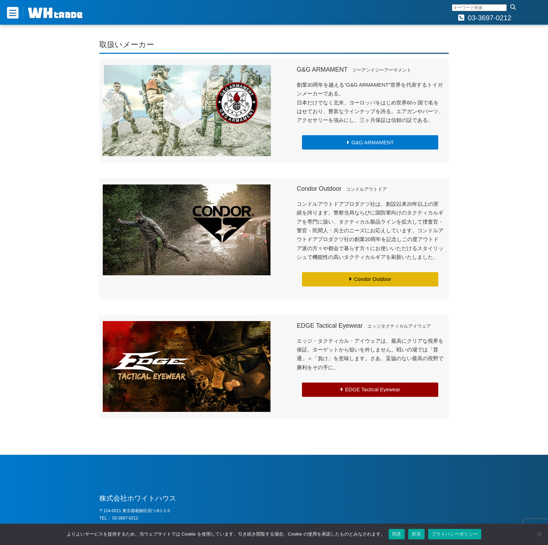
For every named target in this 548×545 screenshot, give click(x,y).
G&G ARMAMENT (372, 142)
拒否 (416, 534)
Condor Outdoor (372, 279)
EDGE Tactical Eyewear (372, 389)
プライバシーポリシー (455, 534)
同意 (397, 534)
